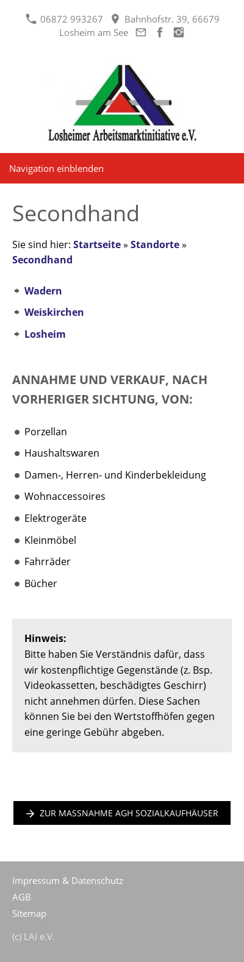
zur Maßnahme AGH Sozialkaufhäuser (122, 813)
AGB (21, 897)
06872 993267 (64, 19)
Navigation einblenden (56, 168)
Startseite (97, 244)
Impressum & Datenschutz (67, 880)
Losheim (45, 334)
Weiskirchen (54, 312)
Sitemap (29, 913)
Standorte (155, 244)
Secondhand (42, 259)
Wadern (43, 291)
